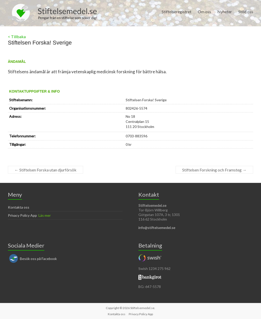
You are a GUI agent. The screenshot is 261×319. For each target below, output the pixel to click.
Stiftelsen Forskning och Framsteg (214, 169)
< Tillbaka (17, 36)
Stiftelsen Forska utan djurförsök (45, 169)
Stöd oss (245, 11)
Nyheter (224, 11)
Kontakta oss (18, 207)
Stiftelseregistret (176, 11)
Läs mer (44, 215)
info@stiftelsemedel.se (156, 227)
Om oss (204, 11)
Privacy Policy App (22, 215)
